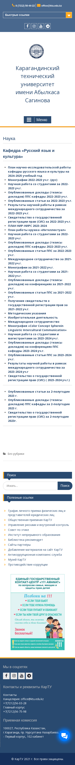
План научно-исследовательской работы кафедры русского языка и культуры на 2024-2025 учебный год (39, 171)
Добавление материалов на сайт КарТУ (35, 550)
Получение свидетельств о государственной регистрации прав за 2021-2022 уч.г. (38, 305)
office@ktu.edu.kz (51, 5)
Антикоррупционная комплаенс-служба (35, 554)
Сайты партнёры (19, 545)
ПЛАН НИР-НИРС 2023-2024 (27, 226)
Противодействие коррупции (28, 564)
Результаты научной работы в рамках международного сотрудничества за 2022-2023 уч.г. (37, 209)
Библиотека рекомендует (25, 540)
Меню (37, 119)
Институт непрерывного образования (34, 535)
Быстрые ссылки (17, 14)
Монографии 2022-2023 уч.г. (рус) (32, 180)
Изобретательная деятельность (33, 317)
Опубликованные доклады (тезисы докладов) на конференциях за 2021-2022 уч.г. (39, 284)
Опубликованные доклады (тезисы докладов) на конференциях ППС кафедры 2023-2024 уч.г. (35, 347)
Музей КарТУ (17, 559)
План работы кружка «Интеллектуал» (37, 230)
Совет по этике (18, 530)
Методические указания (27, 313)
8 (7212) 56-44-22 (25, 5)
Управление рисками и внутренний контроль (38, 525)
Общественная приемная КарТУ (30, 520)
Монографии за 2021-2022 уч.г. (31, 267)
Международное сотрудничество (33, 322)
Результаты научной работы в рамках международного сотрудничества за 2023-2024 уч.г (37, 367)
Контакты (10, 695)
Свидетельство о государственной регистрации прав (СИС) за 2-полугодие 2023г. (38, 417)
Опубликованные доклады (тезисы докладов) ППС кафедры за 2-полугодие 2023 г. (39, 404)
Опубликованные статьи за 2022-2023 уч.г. (40, 201)
